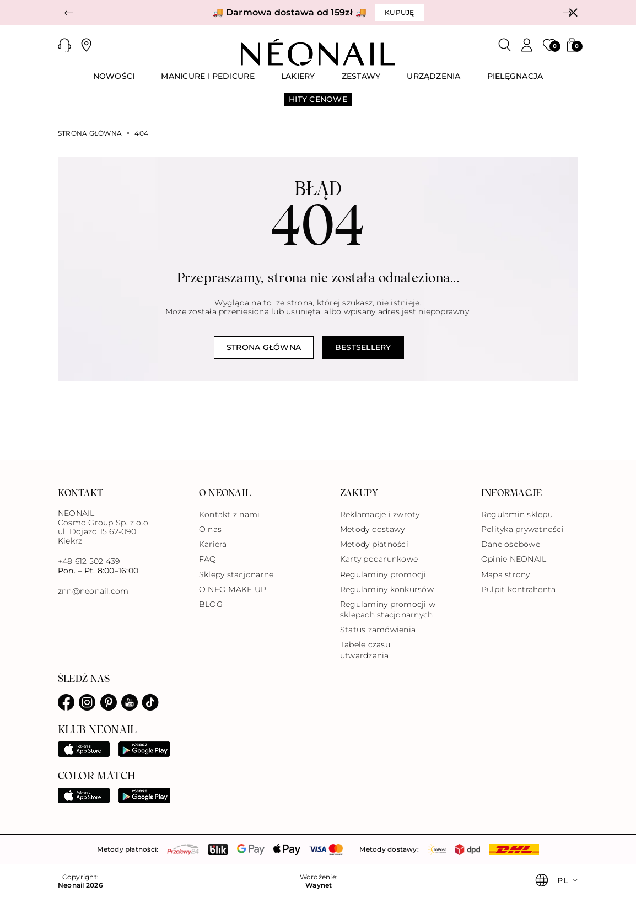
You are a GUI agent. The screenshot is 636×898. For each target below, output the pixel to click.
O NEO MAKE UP (232, 589)
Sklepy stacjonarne (236, 574)
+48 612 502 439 (89, 561)
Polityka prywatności (522, 529)
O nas (210, 529)
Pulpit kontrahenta (518, 589)
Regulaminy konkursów (387, 589)
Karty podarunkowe (379, 559)
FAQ (208, 559)
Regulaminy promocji (383, 574)
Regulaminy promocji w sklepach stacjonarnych (387, 609)
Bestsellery (363, 347)
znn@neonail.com (93, 591)
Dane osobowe (510, 544)
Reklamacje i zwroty (380, 514)
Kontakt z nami (229, 514)
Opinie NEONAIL (513, 559)
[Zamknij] (573, 13)
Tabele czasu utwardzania (365, 649)
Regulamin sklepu (517, 514)
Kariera (213, 544)
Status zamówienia (378, 629)
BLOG (211, 604)
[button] (69, 13)
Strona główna (90, 133)
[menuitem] (114, 81)
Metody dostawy (372, 529)
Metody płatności (374, 544)
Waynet (318, 885)
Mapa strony (505, 574)
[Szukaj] (504, 45)
